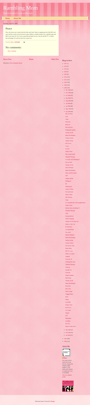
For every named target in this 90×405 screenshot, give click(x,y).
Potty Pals (67, 286)
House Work (68, 248)
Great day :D (68, 259)
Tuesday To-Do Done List (71, 221)
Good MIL (68, 302)
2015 (65, 69)
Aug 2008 (68, 100)
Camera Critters (69, 138)
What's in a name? (70, 253)
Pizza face (67, 122)
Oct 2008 (68, 95)
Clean (66, 119)
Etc (66, 183)
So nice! (67, 149)
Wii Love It (68, 143)
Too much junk (69, 192)
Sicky (66, 213)
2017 (65, 63)
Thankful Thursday (70, 157)
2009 (65, 85)
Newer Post (7, 59)
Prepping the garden (70, 130)
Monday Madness (69, 235)
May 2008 (68, 109)
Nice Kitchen (68, 197)
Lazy (66, 116)
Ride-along (68, 278)
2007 (65, 338)
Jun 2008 (68, 106)
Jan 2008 (68, 335)
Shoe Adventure (69, 167)
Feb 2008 (68, 332)
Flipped (67, 313)
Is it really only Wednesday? (72, 159)
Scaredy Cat (68, 270)
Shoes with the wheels (71, 173)
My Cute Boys (69, 113)
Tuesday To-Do (69, 132)
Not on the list (69, 127)
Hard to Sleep (68, 194)
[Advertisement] (18, 40)
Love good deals (69, 229)
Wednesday (68, 318)
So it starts (68, 310)
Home (7, 18)
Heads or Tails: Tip (70, 224)
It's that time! (68, 227)
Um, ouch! (68, 232)
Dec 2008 (68, 90)
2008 (65, 88)
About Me (17, 18)
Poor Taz (67, 323)
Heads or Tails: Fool (70, 326)
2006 (65, 341)
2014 (65, 71)
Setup (66, 200)
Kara (65, 358)
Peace (66, 297)
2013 (65, 74)
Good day (67, 272)
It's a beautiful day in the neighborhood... (75, 202)
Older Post (55, 59)
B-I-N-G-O (68, 307)
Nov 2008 (68, 92)
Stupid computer (69, 275)
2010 (65, 82)
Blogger (53, 401)
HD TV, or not (69, 251)
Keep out (67, 124)
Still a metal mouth (70, 154)
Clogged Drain (69, 294)
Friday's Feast (68, 151)
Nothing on (68, 181)
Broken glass (68, 186)
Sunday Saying (69, 140)
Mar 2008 (68, 330)
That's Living (68, 291)
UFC (66, 315)
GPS (66, 175)
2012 (65, 77)
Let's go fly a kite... (70, 245)
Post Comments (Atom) (16, 63)
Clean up (67, 267)
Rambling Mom (20, 8)
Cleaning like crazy (70, 262)
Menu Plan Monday (70, 135)
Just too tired (68, 162)
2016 (65, 66)
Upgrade (67, 256)
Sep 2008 (68, 98)
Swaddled (67, 321)
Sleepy (67, 299)
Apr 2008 (68, 111)
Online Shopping (69, 218)
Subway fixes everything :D (72, 208)
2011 (65, 79)
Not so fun (68, 288)
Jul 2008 (68, 103)
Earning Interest (69, 216)
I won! (67, 146)
